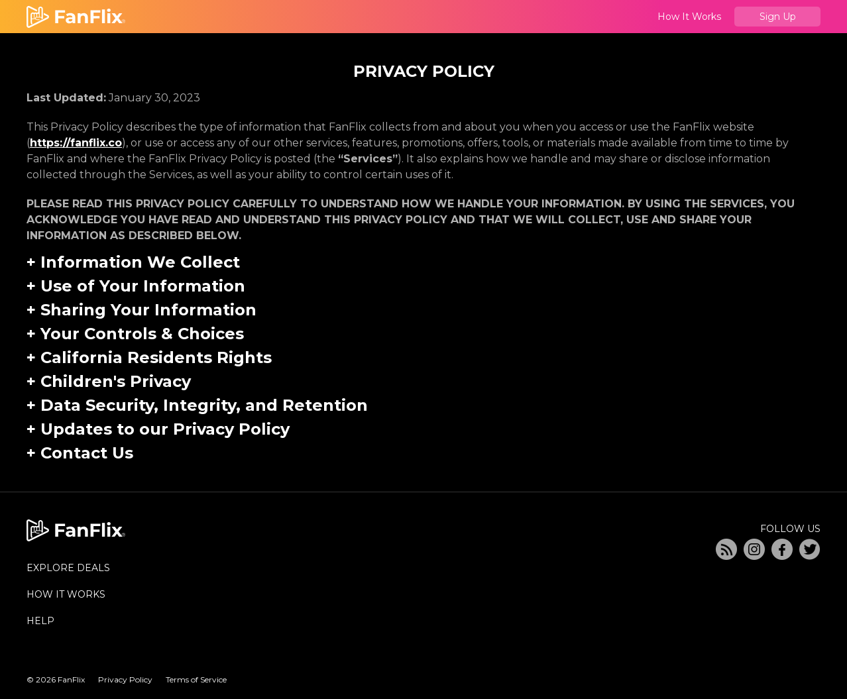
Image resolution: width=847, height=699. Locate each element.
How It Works (689, 16)
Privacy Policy (125, 679)
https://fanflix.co (76, 142)
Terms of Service (196, 679)
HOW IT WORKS (66, 594)
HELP (40, 621)
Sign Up (778, 17)
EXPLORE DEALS (68, 568)
